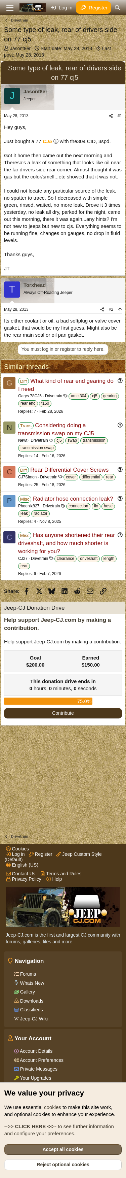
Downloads (31, 1001)
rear (109, 477)
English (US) (22, 865)
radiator (40, 513)
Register (40, 854)
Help (54, 879)
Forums (27, 974)
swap (72, 440)
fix (96, 506)
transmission (94, 440)
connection (78, 506)
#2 (111, 309)
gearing (110, 396)
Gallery (27, 992)
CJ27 (23, 558)
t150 (45, 403)
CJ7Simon (27, 477)
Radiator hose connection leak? (73, 499)
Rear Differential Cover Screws (69, 470)
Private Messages (38, 1069)
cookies (52, 1107)
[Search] (117, 7)
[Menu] (10, 7)
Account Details (35, 1051)
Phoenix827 (28, 506)
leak (24, 513)
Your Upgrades (35, 1078)
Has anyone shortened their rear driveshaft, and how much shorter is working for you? (66, 543)
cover (71, 477)
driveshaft (88, 558)
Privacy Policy (23, 879)
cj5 (94, 396)
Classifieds (31, 1009)
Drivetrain (53, 396)
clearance (65, 558)
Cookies (17, 848)
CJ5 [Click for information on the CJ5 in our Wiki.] (47, 141)
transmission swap (37, 447)
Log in (15, 854)
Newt (22, 440)
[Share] (111, 116)
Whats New (31, 983)
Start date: (66, 48)
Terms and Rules (61, 873)
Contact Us (20, 873)
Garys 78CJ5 (30, 396)
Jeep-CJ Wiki (33, 1018)
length (109, 558)
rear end (28, 403)
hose (108, 506)
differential (91, 477)
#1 (120, 115)
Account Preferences (41, 1060)
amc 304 (78, 396)
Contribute (63, 713)
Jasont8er (20, 48)
